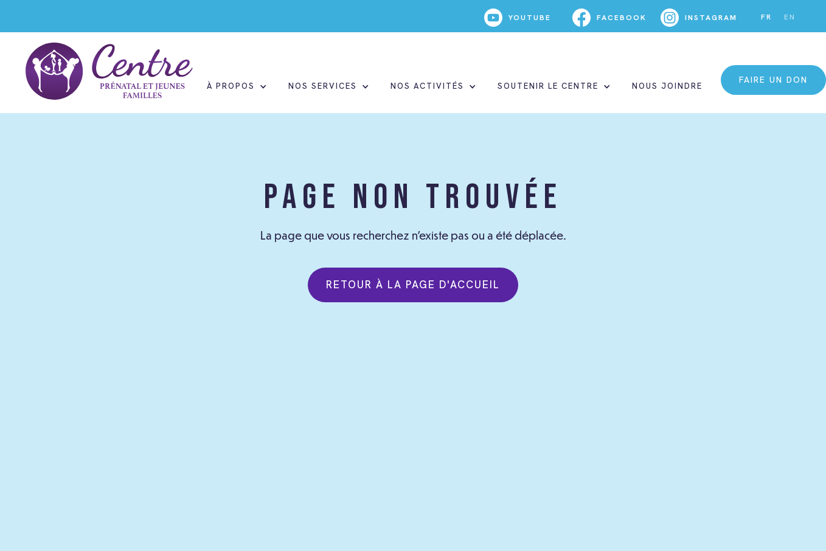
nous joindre (667, 86)
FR (766, 17)
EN (790, 17)
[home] (109, 71)
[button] (235, 86)
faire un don (773, 79)
